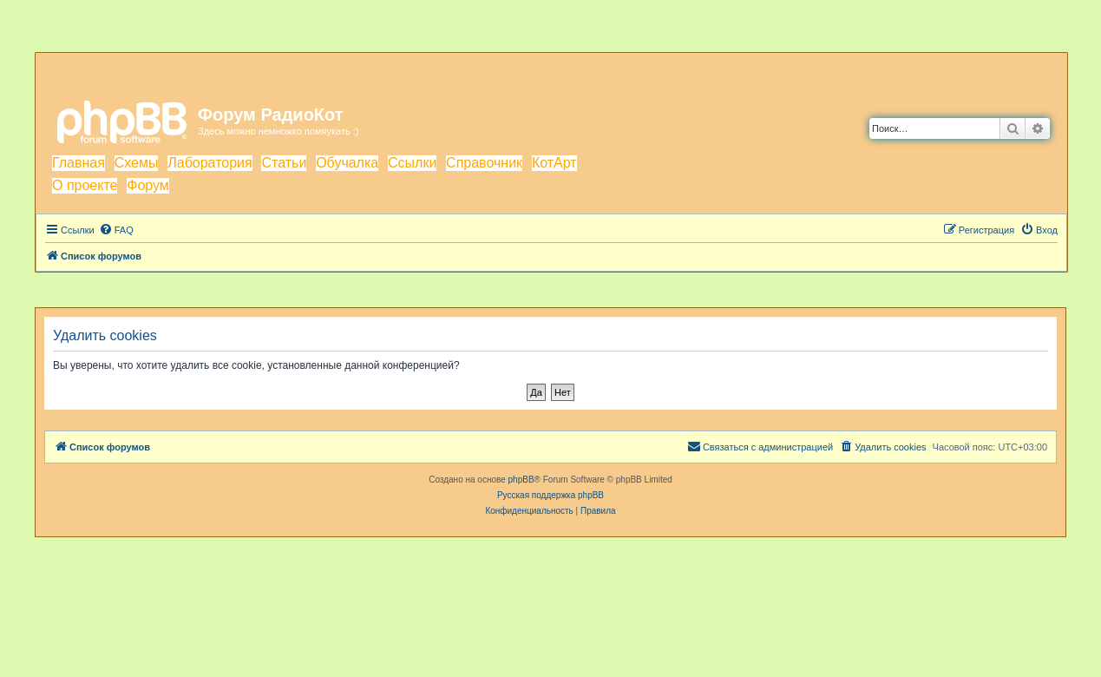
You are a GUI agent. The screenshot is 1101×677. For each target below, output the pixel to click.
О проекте (84, 185)
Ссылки (412, 162)
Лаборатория (209, 162)
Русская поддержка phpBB (550, 495)
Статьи (283, 162)
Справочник (484, 162)
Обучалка (347, 162)
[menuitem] (116, 230)
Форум (148, 185)
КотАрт (554, 162)
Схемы (137, 162)
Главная (78, 162)
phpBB (521, 479)
